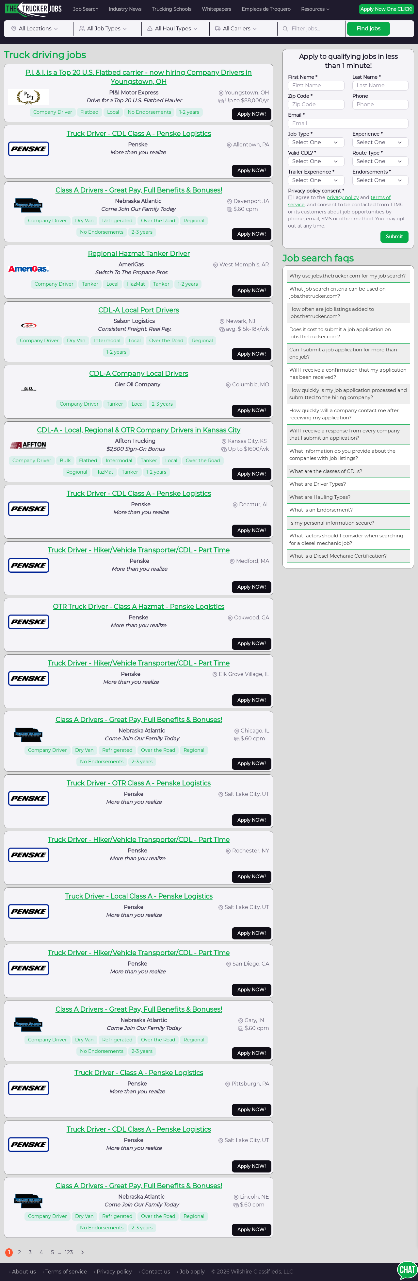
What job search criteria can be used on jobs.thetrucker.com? (337, 292)
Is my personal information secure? (332, 523)
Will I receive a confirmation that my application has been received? (348, 373)
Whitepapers (216, 9)
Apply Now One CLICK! (386, 9)
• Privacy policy (113, 1272)
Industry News (125, 9)
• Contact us (154, 1272)
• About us (22, 1272)
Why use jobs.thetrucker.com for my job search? (347, 276)
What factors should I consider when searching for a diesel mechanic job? (346, 539)
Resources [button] (313, 9)
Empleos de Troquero (266, 9)
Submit (394, 237)
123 (69, 1252)
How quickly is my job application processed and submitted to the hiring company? (348, 394)
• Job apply (191, 1272)
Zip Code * (300, 96)
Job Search (85, 9)
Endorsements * (371, 172)
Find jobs (368, 28)
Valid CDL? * (302, 153)
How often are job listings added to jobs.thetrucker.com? (331, 313)
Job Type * (300, 134)
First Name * (302, 77)
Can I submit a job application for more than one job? (343, 353)
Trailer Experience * (311, 172)
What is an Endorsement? (321, 510)
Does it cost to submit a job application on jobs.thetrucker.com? (340, 333)
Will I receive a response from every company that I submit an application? (344, 434)
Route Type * (367, 153)
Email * (296, 115)
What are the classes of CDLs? (325, 471)
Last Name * (366, 77)
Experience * (367, 134)
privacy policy (343, 197)
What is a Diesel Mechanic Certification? (338, 556)
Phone (360, 96)
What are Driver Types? (317, 484)
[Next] (82, 1252)
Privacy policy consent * (316, 191)
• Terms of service (64, 1272)
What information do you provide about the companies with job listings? (342, 455)
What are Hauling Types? (320, 497)
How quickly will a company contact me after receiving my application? (344, 414)
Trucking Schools (171, 9)
